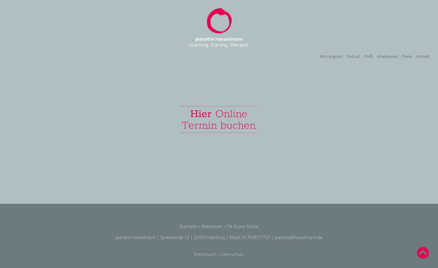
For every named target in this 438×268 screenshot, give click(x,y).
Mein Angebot (331, 56)
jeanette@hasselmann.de (298, 237)
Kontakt (422, 56)
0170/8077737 (256, 237)
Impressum (205, 254)
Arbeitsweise (387, 56)
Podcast (353, 56)
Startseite (188, 226)
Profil (368, 56)
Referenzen (212, 226)
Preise (407, 56)
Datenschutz (232, 254)
